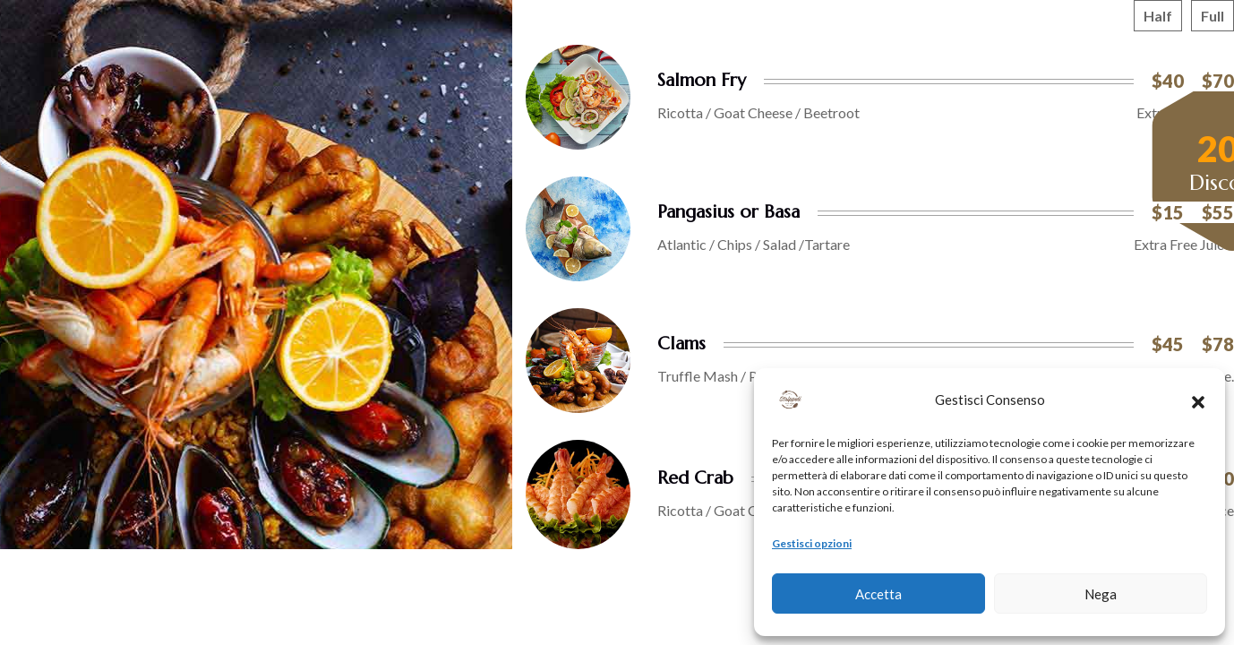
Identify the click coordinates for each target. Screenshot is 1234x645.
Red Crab (695, 478)
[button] (1198, 399)
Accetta (878, 594)
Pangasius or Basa (728, 212)
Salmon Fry (701, 80)
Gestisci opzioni (812, 543)
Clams (681, 343)
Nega (1100, 594)
